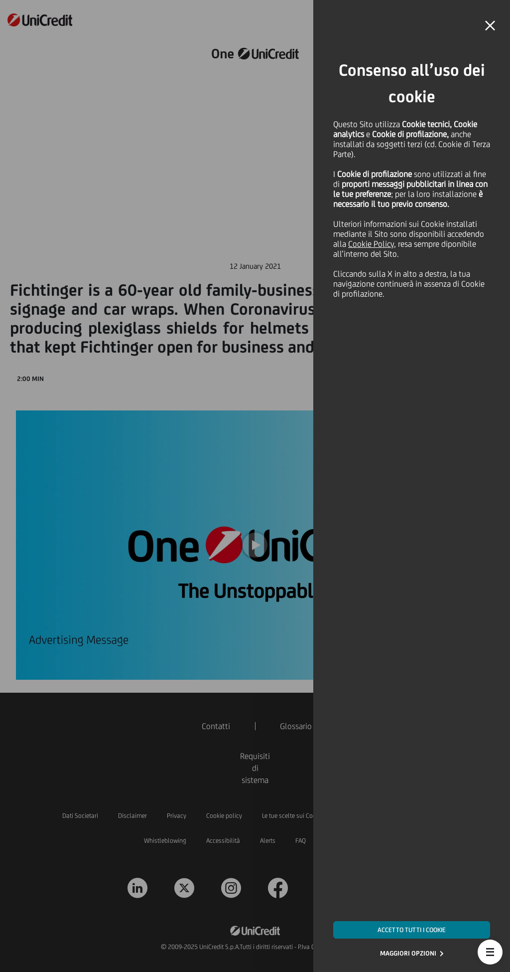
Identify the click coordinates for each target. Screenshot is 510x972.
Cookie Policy (371, 244)
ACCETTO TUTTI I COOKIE (412, 930)
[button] (490, 952)
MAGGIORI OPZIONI (408, 953)
